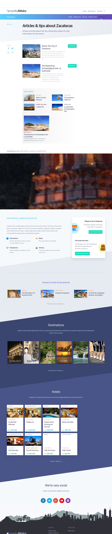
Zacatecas (11, 16)
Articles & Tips (41, 151)
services (84, 17)
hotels (85, 11)
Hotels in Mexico (53, 533)
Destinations (24, 151)
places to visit (93, 17)
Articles (9, 24)
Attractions (71, 531)
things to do (77, 17)
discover (99, 11)
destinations (92, 11)
